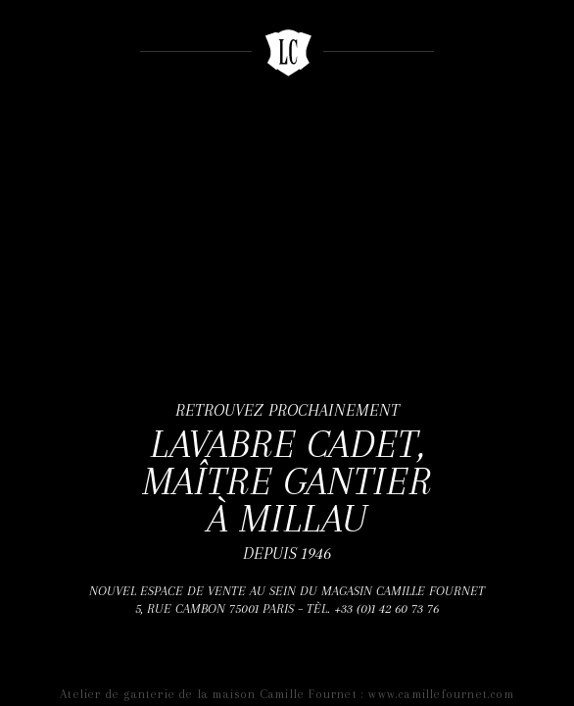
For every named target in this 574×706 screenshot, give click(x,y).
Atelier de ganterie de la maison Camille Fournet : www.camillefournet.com (287, 694)
